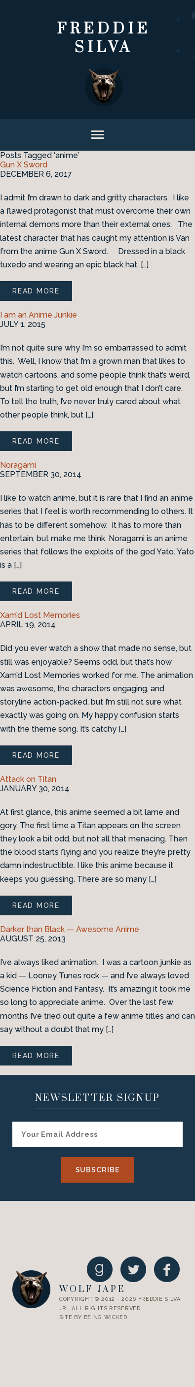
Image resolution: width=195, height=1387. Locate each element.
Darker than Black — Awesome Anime (69, 929)
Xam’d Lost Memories (40, 615)
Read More (36, 291)
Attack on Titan (28, 779)
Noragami (18, 465)
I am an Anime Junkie (38, 315)
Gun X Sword (23, 164)
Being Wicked (105, 1317)
